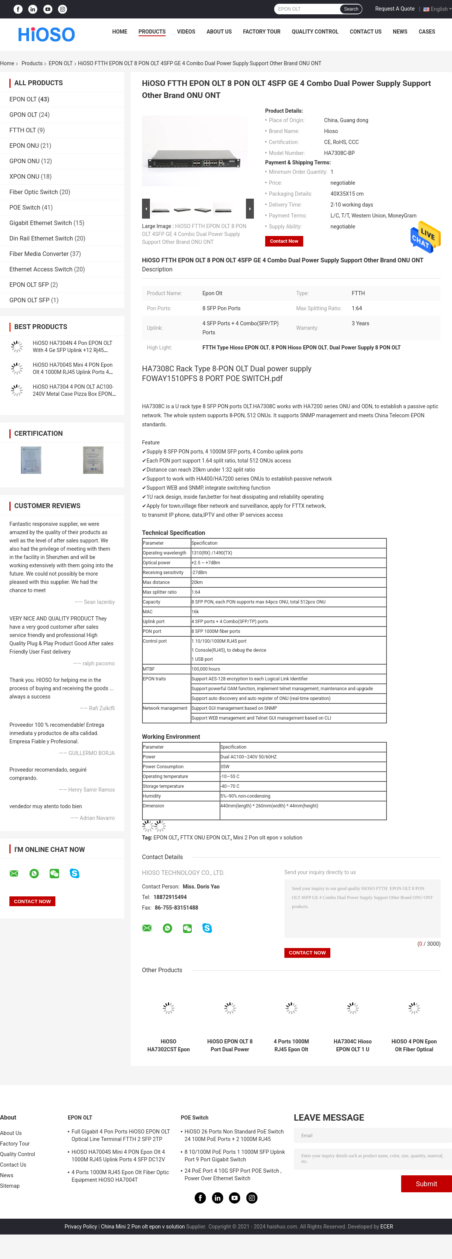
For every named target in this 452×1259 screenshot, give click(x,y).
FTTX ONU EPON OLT (205, 838)
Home (119, 32)
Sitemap (10, 1186)
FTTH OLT (22, 130)
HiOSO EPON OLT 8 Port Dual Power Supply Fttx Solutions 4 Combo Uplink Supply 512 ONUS (229, 1045)
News (400, 32)
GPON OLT (23, 114)
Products (152, 32)
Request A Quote (394, 9)
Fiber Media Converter (39, 253)
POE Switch (24, 207)
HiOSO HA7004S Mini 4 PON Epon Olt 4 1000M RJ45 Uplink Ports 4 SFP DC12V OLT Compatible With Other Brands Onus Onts (119, 1157)
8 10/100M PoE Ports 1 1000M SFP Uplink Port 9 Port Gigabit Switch (235, 1156)
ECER (386, 1227)
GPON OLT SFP (29, 300)
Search (351, 9)
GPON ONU (24, 161)
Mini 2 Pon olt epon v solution (267, 838)
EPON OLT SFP (29, 284)
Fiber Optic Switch (33, 192)
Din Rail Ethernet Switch (41, 238)
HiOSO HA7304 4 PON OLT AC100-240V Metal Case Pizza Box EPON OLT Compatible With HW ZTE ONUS (75, 394)
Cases (427, 32)
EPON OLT (61, 63)
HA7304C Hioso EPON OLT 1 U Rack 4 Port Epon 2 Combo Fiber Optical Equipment (353, 1045)
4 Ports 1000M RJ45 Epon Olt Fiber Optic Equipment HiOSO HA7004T (291, 1045)
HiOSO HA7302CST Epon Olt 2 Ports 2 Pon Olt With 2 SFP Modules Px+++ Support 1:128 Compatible (168, 1045)
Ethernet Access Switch (41, 269)
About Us (219, 32)
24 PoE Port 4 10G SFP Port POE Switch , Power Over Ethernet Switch (233, 1174)
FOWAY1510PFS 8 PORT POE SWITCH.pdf (212, 378)
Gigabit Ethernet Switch (40, 223)
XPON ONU (24, 176)
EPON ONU (24, 145)
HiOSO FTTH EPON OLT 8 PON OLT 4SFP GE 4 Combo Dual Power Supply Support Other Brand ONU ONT (194, 234)
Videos (186, 32)
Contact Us (366, 32)
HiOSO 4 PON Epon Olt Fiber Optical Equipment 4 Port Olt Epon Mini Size (414, 1045)
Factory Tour (262, 32)
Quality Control (315, 32)
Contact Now (284, 241)
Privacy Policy (81, 1227)
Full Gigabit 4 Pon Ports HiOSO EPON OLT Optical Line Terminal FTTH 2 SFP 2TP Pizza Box (121, 1136)
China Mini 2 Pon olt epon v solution (143, 1227)
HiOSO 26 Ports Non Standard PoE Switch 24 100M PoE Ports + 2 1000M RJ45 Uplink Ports (234, 1136)
